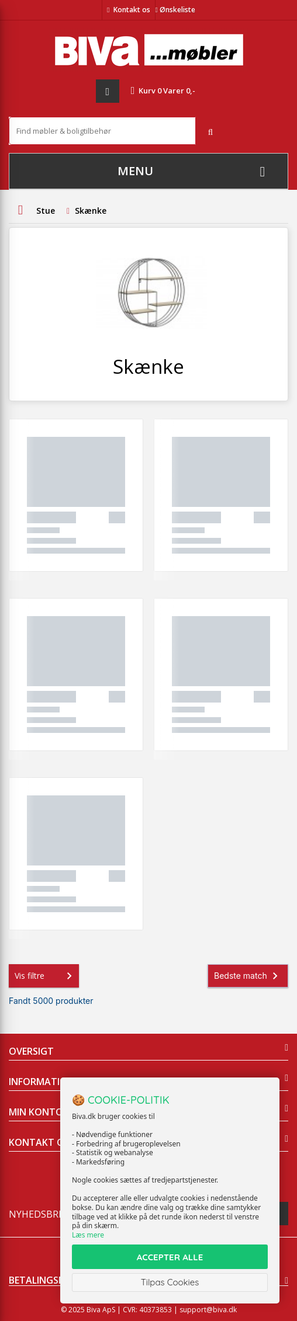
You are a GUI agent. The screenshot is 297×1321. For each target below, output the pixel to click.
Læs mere (88, 1235)
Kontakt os (131, 10)
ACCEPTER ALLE (170, 1257)
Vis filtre (46, 976)
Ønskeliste (175, 10)
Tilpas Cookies (170, 1282)
